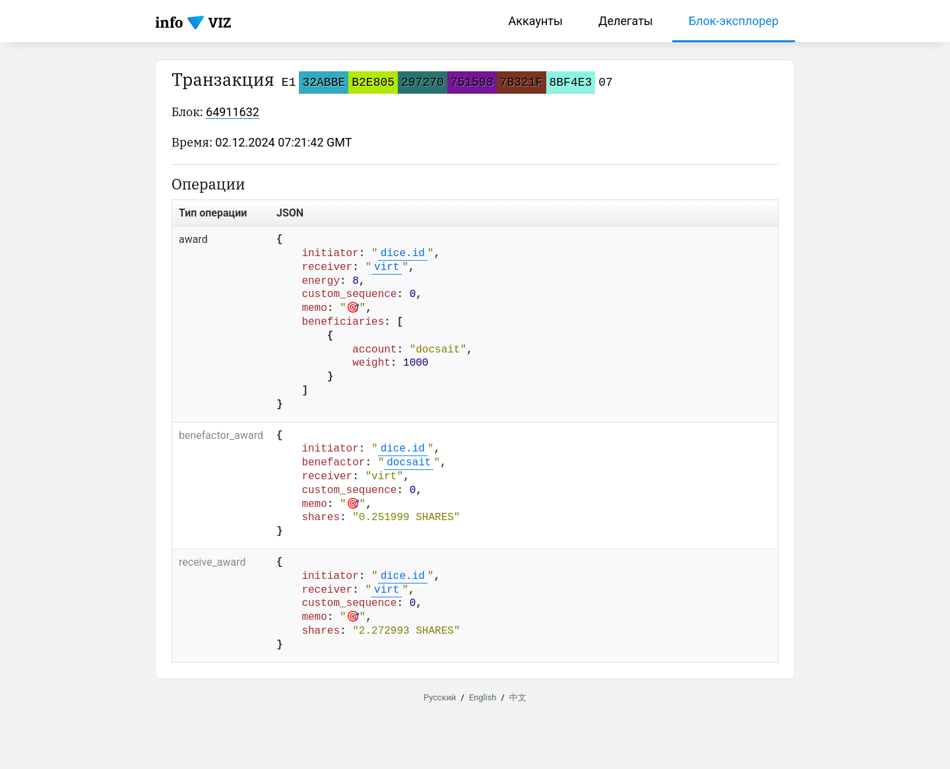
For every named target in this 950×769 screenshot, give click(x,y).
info (169, 22)
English (482, 697)
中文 (517, 697)
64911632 (232, 112)
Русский (440, 697)
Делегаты (625, 21)
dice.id (403, 253)
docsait (409, 462)
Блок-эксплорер (733, 21)
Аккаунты (536, 21)
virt (386, 267)
